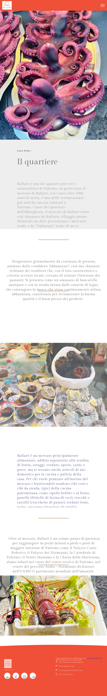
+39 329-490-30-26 (66, 675)
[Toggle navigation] (102, 5)
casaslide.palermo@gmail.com (71, 671)
